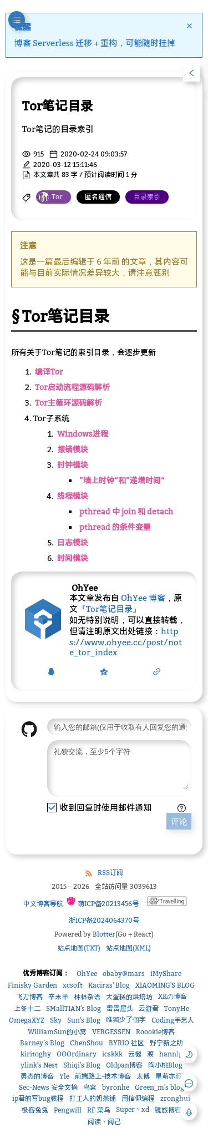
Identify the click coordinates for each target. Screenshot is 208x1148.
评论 (179, 825)
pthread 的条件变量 (115, 522)
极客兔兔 (35, 1111)
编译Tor (49, 367)
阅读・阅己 (104, 1123)
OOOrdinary (77, 1055)
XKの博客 (172, 998)
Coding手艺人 (172, 1022)
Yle (64, 1078)
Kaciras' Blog (109, 987)
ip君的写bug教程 (38, 1100)
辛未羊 (58, 998)
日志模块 (72, 538)
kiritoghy (36, 1055)
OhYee (87, 975)
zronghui (175, 1100)
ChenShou (86, 1044)
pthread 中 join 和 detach (126, 507)
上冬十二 (27, 1010)
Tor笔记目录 (109, 604)
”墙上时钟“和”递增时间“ (122, 476)
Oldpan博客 (124, 1067)
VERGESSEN (111, 1033)
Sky (56, 1022)
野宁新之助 (166, 1044)
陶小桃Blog (165, 1067)
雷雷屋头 (119, 1010)
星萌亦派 (168, 1078)
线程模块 (72, 491)
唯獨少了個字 (126, 1021)
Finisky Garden (32, 987)
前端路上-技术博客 (103, 1078)
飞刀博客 (29, 998)
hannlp (170, 1055)
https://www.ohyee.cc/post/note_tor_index (125, 637)
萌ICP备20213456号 (102, 903)
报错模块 (72, 444)
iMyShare (165, 975)
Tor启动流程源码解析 (72, 382)
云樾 (134, 1055)
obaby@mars (124, 975)
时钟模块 (72, 460)
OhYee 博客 (143, 593)
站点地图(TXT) (78, 949)
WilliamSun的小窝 (57, 1033)
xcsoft (73, 987)
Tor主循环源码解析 (68, 398)
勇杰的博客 (37, 1078)
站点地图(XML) (128, 949)
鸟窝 (90, 1089)
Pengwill (68, 1111)
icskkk (112, 1055)
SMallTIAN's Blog (73, 1010)
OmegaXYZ (26, 1022)
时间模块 (72, 553)
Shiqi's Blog (81, 1067)
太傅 (143, 1078)
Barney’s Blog (42, 1044)
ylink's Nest (39, 1067)
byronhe (115, 1089)
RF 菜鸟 (98, 1111)
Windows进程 (82, 429)
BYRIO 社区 (126, 1044)
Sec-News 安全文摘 (48, 1089)
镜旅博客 (168, 1111)
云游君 (149, 1010)
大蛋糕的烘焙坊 (129, 998)
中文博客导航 (42, 905)
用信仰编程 (138, 1100)
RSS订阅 (110, 874)
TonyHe (176, 1010)
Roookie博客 (155, 1033)
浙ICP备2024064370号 (104, 922)
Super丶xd (132, 1111)
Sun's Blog (83, 1022)
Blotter (104, 936)
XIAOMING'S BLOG (165, 987)
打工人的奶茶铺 (92, 1100)
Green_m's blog (159, 1089)
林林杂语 (87, 998)
